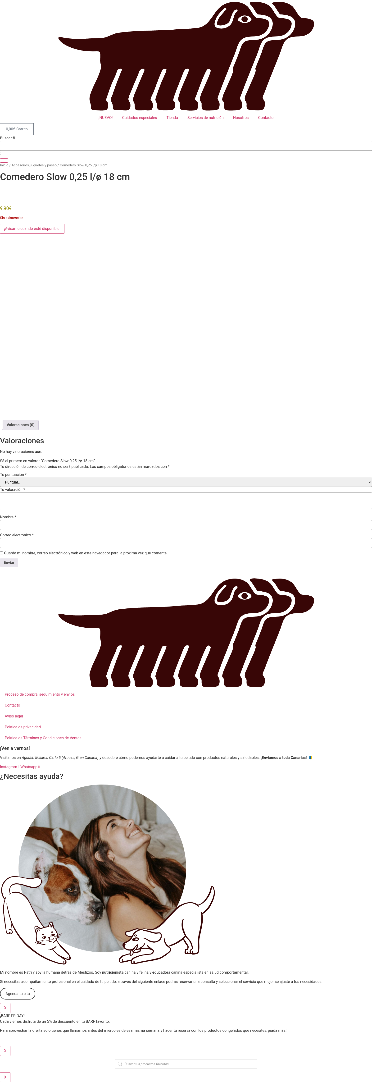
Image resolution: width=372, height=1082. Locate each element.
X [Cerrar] (5, 1008)
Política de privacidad (23, 727)
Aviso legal (14, 716)
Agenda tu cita (17, 993)
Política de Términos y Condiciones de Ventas (43, 738)
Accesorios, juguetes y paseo (34, 165)
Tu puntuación (13, 475)
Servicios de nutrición (205, 117)
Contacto (266, 117)
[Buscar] (4, 160)
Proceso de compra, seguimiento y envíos (40, 694)
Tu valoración (12, 490)
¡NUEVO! (106, 117)
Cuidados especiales (139, 117)
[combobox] (186, 146)
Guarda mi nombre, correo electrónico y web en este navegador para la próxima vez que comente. (86, 553)
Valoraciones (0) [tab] (21, 425)
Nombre (8, 517)
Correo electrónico (17, 535)
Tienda (172, 117)
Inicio (4, 165)
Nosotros (241, 117)
